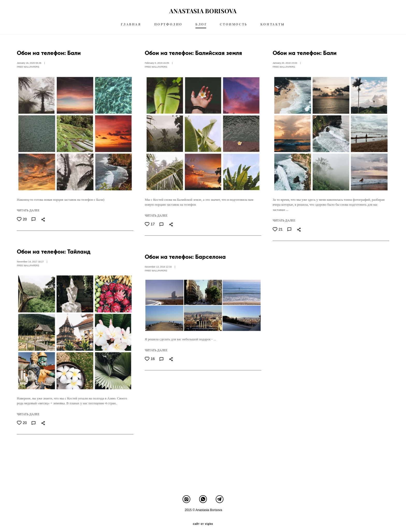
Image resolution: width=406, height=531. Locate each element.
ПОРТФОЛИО (168, 26)
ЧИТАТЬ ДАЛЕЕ (28, 215)
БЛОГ (201, 26)
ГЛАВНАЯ (131, 26)
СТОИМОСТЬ (233, 26)
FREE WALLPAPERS (28, 71)
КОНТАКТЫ (272, 26)
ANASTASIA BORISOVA (203, 13)
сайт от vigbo (203, 519)
